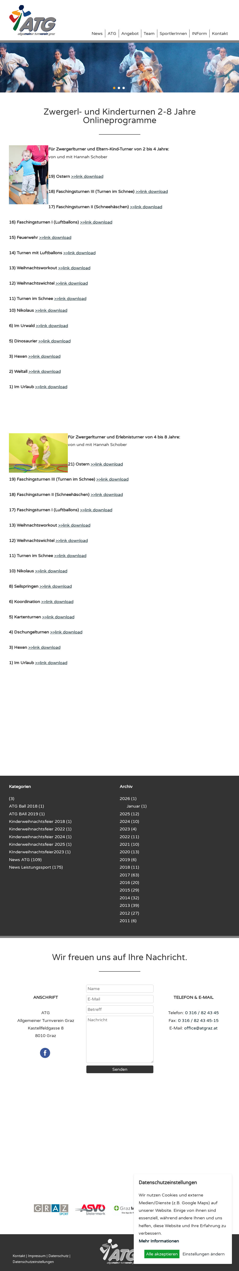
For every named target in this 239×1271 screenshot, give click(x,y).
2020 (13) (129, 851)
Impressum (37, 1256)
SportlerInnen (173, 33)
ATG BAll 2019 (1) (27, 814)
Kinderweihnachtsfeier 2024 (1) (40, 836)
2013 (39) (129, 905)
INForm (199, 33)
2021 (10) (129, 844)
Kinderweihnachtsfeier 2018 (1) (40, 821)
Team (149, 33)
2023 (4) (128, 829)
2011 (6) (128, 920)
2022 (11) (129, 836)
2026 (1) (128, 798)
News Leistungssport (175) (36, 867)
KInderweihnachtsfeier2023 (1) (40, 851)
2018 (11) (129, 867)
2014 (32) (129, 897)
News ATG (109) (25, 859)
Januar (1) (137, 806)
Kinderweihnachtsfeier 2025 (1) (40, 844)
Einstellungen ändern (203, 1254)
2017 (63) (129, 875)
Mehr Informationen (159, 1241)
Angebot (130, 33)
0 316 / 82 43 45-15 (198, 1020)
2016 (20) (129, 882)
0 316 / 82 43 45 (202, 1012)
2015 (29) (129, 890)
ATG (112, 33)
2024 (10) (129, 821)
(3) (11, 798)
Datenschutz (59, 1256)
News (97, 33)
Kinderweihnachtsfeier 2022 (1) (40, 829)
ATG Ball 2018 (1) (26, 806)
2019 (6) (128, 859)
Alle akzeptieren (162, 1254)
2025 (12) (129, 814)
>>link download (87, 176)
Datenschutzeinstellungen (33, 1262)
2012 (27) (129, 913)
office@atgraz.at (201, 1028)
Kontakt (220, 33)
